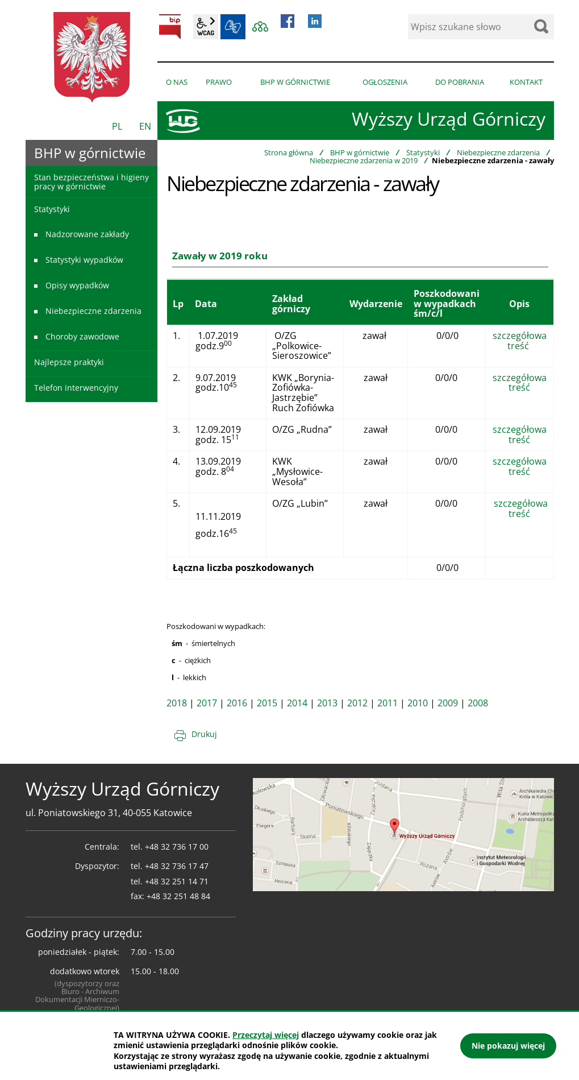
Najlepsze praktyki (69, 362)
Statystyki (423, 152)
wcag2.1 (205, 26)
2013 (327, 703)
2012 (357, 703)
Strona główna (288, 152)
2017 (207, 703)
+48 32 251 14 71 (177, 881)
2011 (387, 703)
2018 (176, 703)
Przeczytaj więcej (265, 1034)
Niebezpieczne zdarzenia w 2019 (364, 160)
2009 (448, 703)
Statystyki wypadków (84, 259)
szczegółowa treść (520, 340)
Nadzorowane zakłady (87, 234)
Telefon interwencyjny (76, 387)
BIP (169, 26)
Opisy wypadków (77, 285)
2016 (237, 703)
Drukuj (204, 734)
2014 (297, 703)
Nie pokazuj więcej (508, 1045)
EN (145, 126)
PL (117, 126)
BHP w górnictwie (359, 152)
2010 (417, 703)
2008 (478, 703)
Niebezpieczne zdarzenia (498, 152)
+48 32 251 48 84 (178, 896)
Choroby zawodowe (82, 336)
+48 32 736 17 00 (177, 846)
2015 (267, 703)
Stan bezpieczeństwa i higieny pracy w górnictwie (91, 181)
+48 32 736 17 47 (177, 865)
